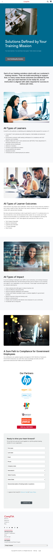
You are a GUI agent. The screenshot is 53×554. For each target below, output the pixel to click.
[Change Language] (26, 545)
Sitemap (35, 550)
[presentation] (17, 499)
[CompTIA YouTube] (12, 527)
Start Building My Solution (15, 59)
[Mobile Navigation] (2, 1)
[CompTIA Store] (50, 1)
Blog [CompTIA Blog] (5, 523)
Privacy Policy (32, 492)
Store (5, 535)
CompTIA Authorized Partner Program (12, 542)
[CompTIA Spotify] (17, 527)
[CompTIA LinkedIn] (9, 527)
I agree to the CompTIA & (21, 492)
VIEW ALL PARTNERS (26, 427)
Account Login (7, 536)
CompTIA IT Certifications (9, 533)
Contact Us (26, 502)
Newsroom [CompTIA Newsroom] (6, 520)
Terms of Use (24, 492)
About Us (6, 518)
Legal (39, 550)
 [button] (48, 1)
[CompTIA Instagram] (14, 527)
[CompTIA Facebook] (4, 527)
